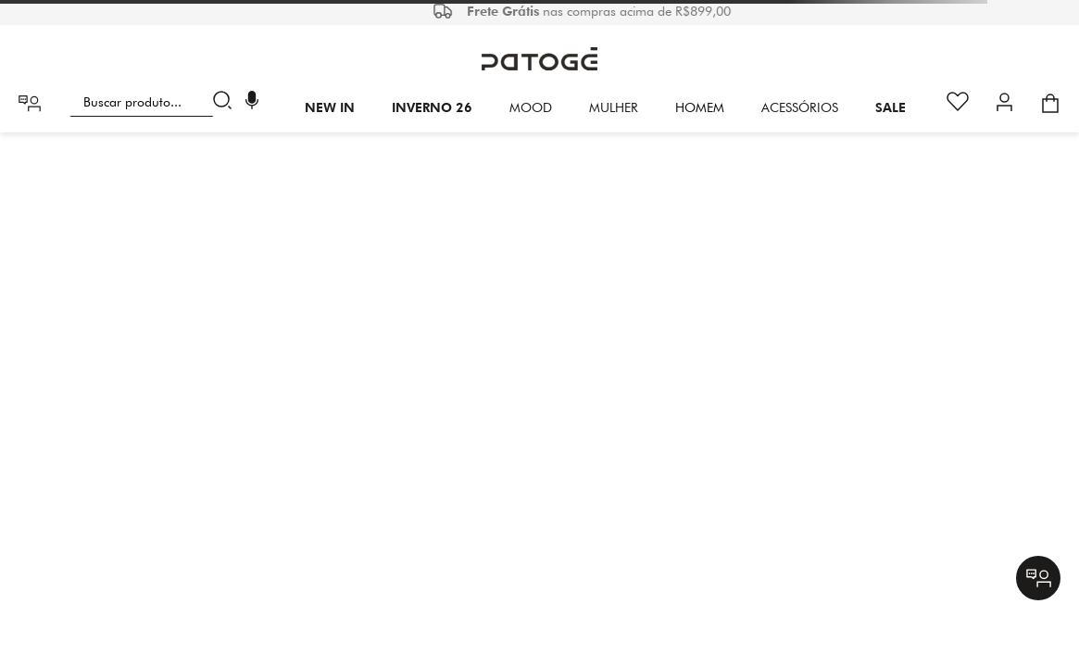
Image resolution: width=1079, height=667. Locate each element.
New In (330, 107)
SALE (890, 107)
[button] (252, 102)
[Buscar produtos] (226, 102)
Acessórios (799, 107)
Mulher (613, 107)
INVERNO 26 (432, 107)
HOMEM (699, 107)
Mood (530, 107)
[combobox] (154, 102)
